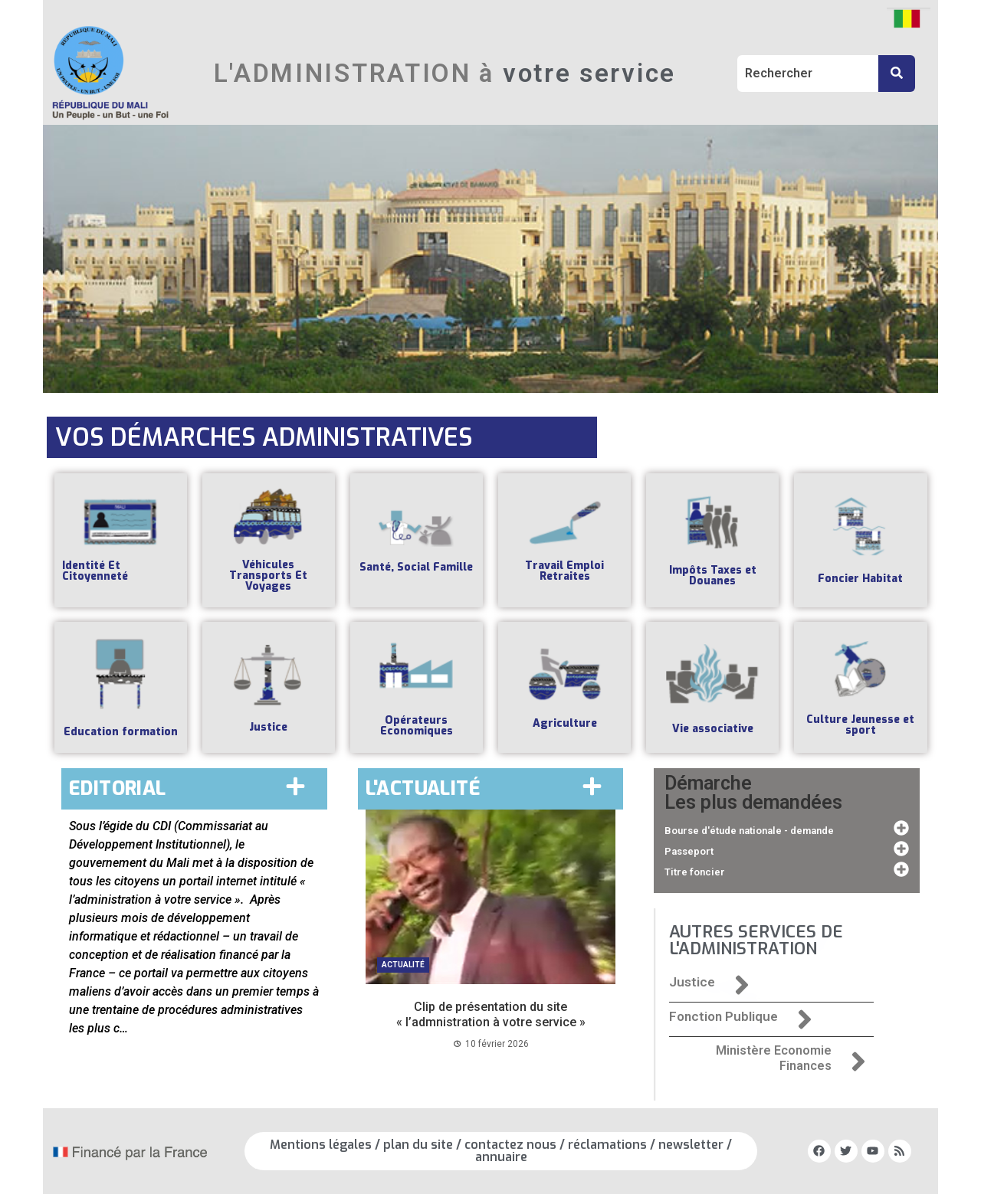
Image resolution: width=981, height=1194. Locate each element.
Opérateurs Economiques (416, 725)
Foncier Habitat (860, 578)
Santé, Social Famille (416, 567)
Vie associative (712, 728)
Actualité (403, 964)
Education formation (121, 732)
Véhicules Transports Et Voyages (268, 576)
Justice (268, 727)
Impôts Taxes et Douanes (712, 575)
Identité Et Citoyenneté (95, 571)
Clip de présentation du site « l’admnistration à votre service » (491, 1014)
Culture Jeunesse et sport (860, 725)
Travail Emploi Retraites (564, 571)
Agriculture (565, 723)
